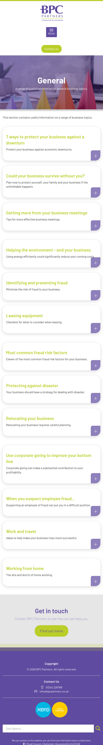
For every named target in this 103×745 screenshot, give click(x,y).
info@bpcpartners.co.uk (54, 691)
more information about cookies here (73, 740)
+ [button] (96, 155)
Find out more (51, 631)
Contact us (51, 49)
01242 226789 (54, 687)
